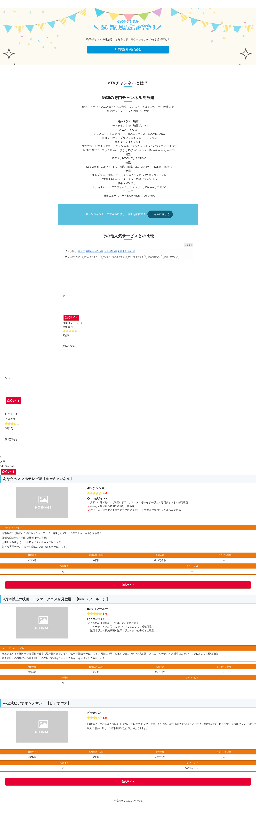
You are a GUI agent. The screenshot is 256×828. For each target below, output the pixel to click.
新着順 (81, 253)
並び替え (70, 253)
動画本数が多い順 (126, 253)
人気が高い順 (110, 253)
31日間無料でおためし (128, 49)
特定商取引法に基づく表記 (128, 804)
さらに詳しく (161, 216)
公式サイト (71, 321)
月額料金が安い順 (94, 253)
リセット (188, 247)
